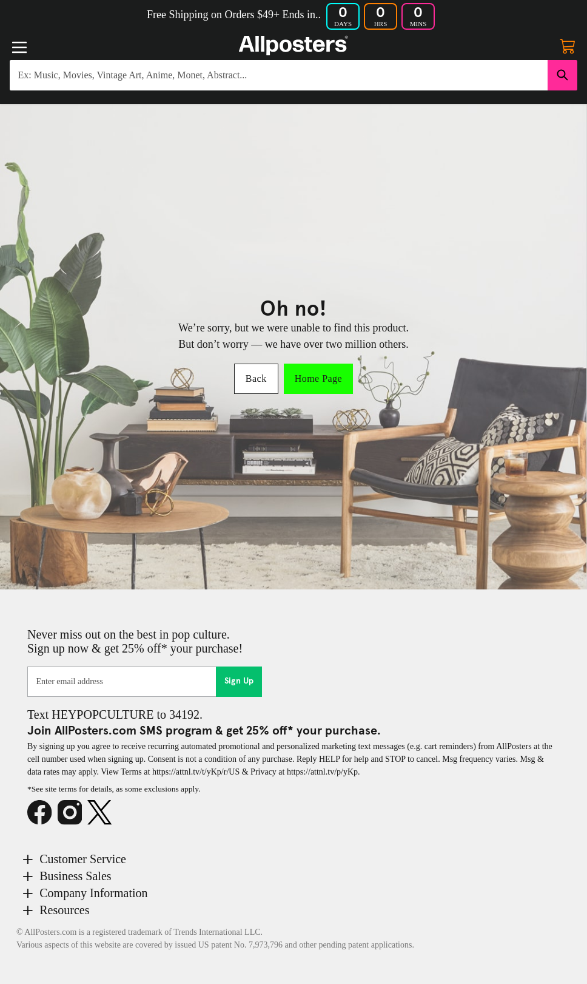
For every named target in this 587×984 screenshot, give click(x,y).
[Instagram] (73, 813)
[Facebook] (42, 813)
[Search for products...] (279, 75)
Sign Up (239, 681)
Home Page (319, 378)
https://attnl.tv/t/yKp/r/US (196, 771)
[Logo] (293, 45)
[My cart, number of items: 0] (567, 45)
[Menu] (19, 47)
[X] (102, 813)
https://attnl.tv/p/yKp (322, 771)
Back (256, 378)
